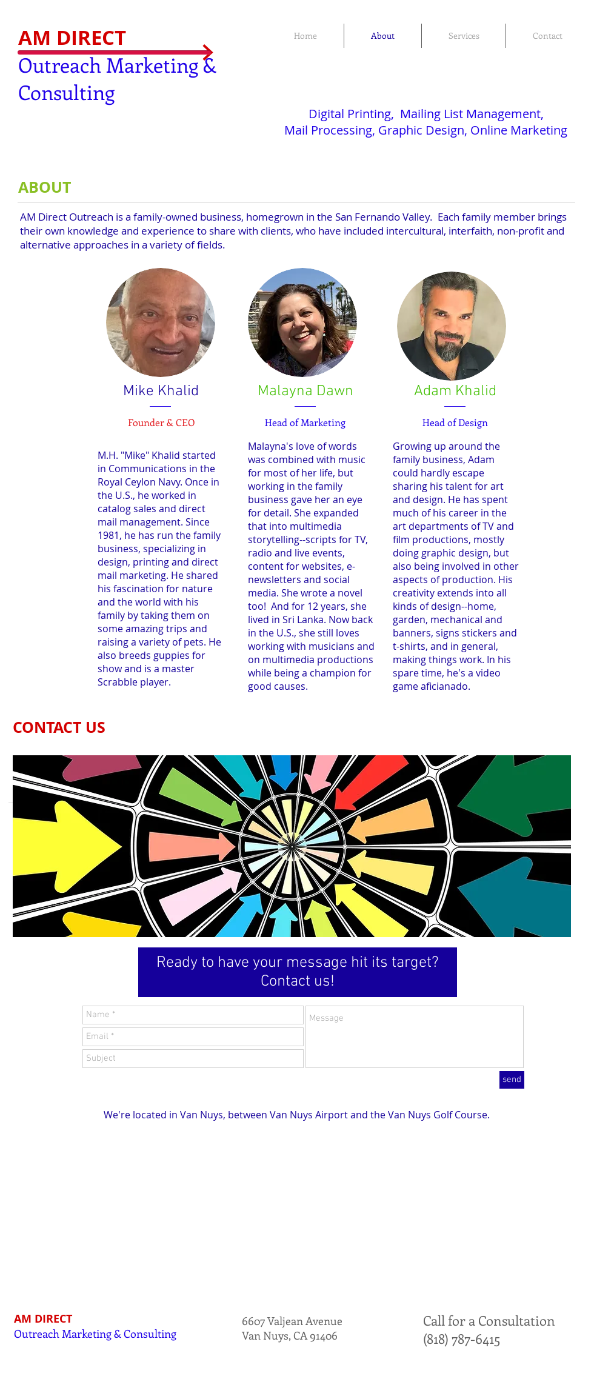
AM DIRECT (72, 37)
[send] (511, 1080)
